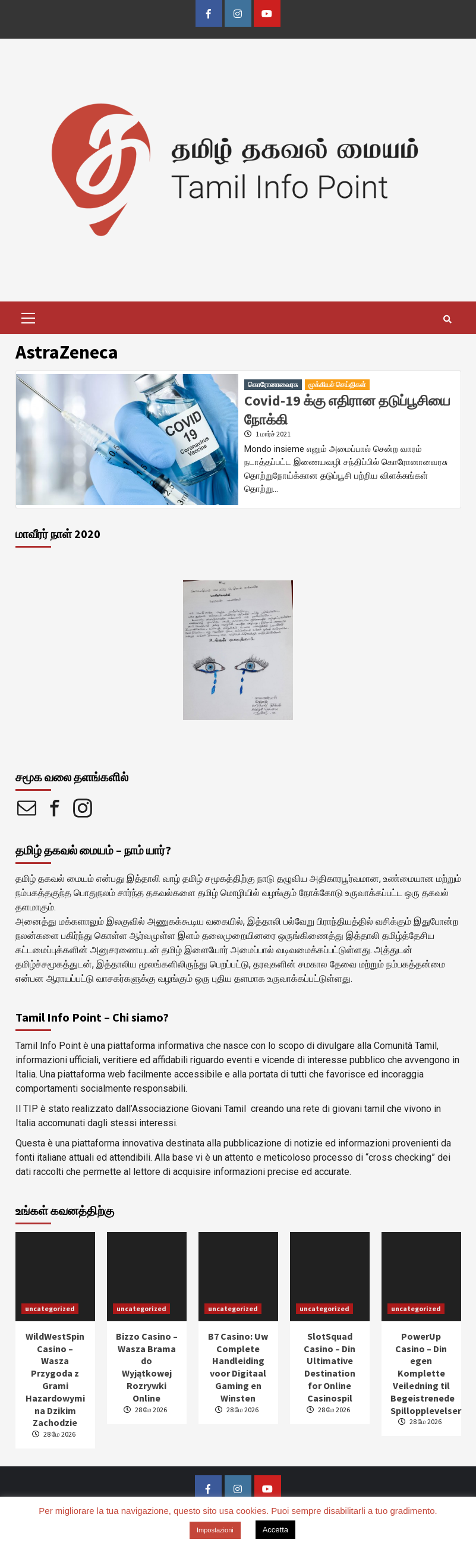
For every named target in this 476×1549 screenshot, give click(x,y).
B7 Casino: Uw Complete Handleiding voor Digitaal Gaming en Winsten (238, 1367)
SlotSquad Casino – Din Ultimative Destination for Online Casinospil (329, 1367)
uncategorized (50, 1308)
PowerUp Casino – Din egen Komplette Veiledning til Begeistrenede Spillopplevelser (425, 1373)
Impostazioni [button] (215, 1530)
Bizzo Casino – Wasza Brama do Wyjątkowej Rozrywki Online (147, 1367)
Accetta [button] (275, 1529)
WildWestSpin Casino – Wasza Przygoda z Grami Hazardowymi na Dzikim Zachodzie (55, 1379)
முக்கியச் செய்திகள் (337, 384)
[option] (238, 650)
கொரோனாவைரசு (273, 384)
